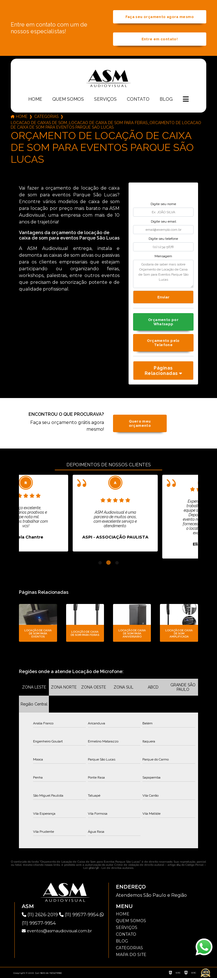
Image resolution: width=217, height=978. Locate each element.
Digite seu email (163, 221)
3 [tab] (117, 563)
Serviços (105, 99)
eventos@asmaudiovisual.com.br (57, 930)
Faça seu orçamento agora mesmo (159, 17)
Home (35, 99)
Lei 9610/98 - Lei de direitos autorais (108, 867)
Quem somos (68, 99)
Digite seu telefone (163, 239)
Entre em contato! (160, 39)
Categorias (46, 116)
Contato (138, 99)
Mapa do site (131, 954)
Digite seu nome (163, 204)
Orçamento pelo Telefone (163, 343)
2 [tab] (108, 563)
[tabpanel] (61, 513)
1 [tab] (100, 563)
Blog (166, 99)
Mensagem (163, 256)
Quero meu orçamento (140, 423)
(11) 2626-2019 (40, 914)
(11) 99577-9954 (79, 914)
